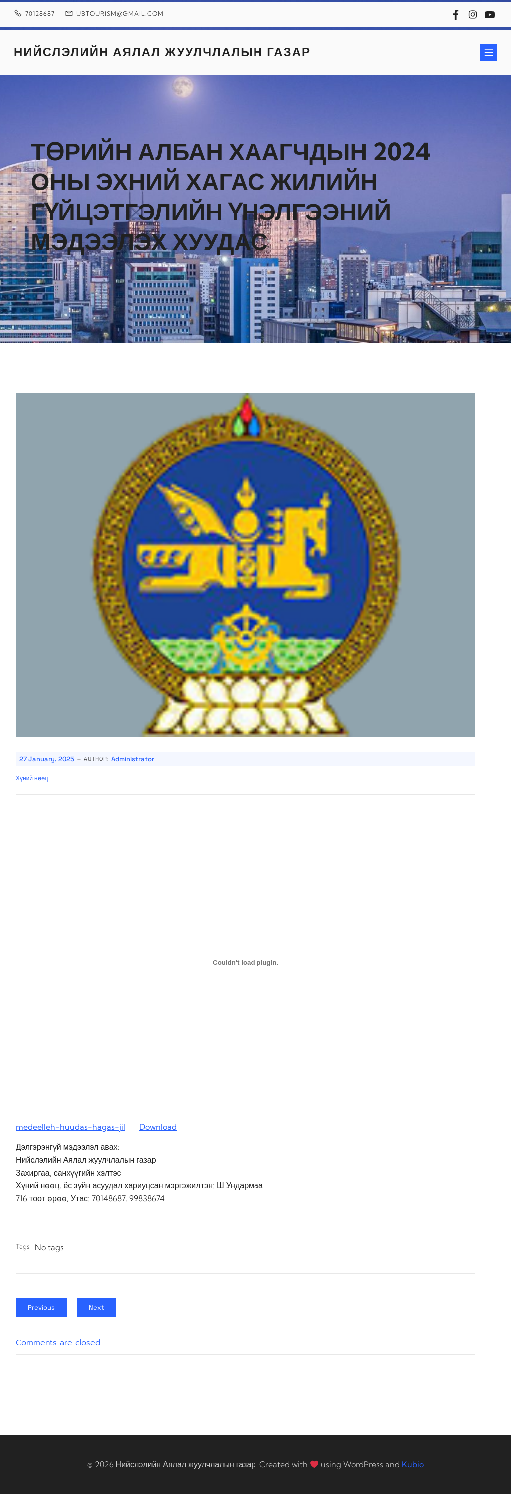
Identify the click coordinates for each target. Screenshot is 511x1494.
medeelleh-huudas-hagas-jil (70, 1127)
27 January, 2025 (46, 759)
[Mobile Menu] (488, 52)
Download (158, 1127)
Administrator (132, 759)
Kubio (413, 1464)
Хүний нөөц (32, 778)
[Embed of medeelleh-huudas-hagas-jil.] (245, 962)
